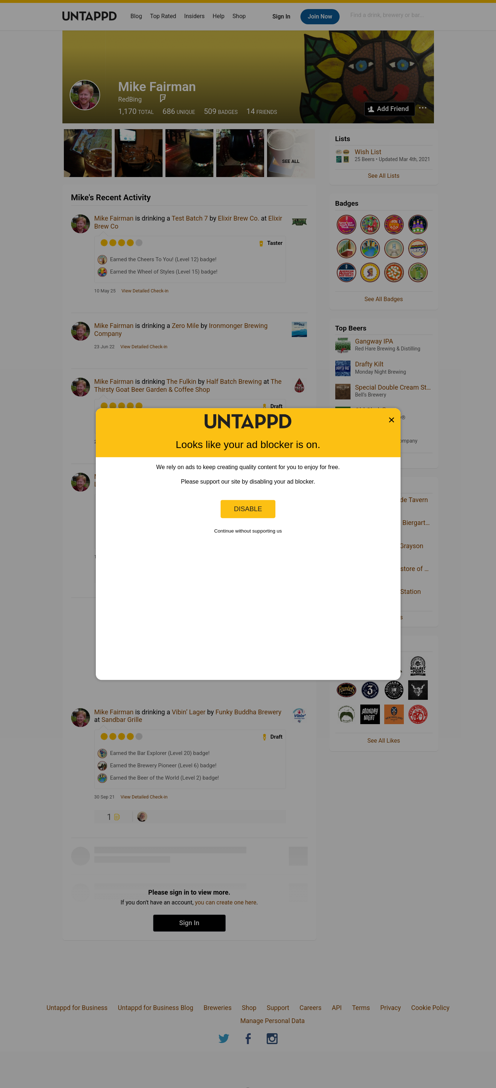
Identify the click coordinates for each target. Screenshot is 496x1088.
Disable (248, 509)
